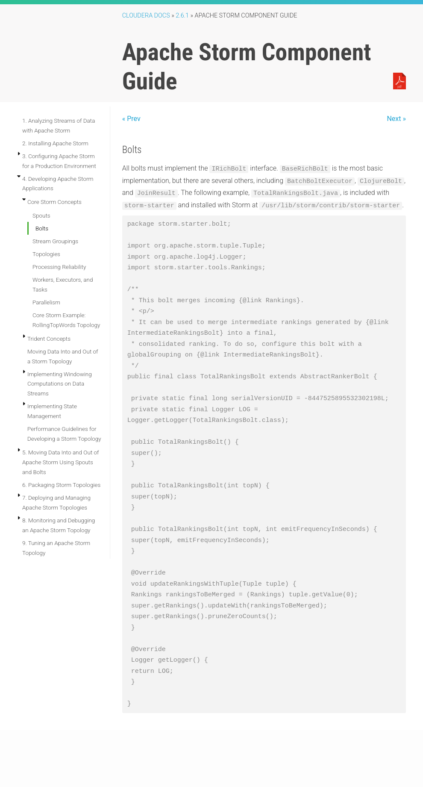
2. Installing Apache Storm (55, 143)
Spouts (41, 215)
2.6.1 (182, 15)
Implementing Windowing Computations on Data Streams (59, 384)
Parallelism (46, 302)
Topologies (46, 254)
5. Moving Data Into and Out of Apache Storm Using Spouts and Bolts (60, 462)
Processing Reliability (59, 266)
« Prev (131, 119)
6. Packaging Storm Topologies (61, 484)
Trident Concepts (48, 338)
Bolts (41, 228)
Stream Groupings (55, 241)
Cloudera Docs (146, 15)
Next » (396, 119)
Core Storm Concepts (54, 201)
